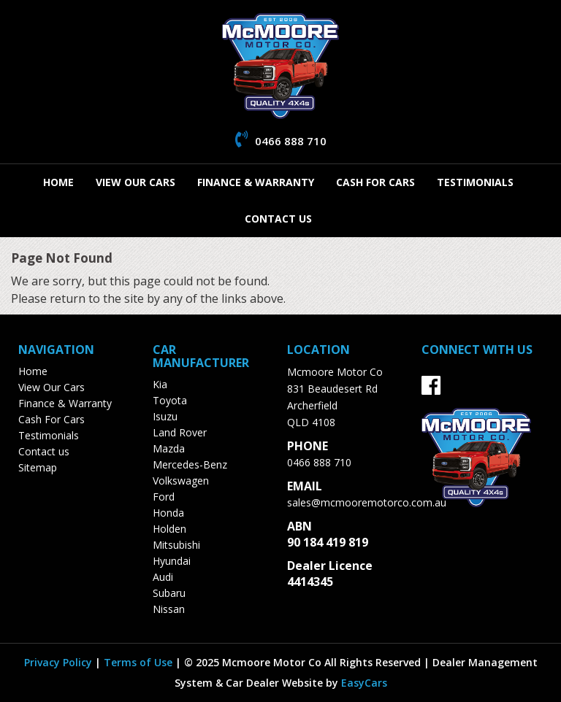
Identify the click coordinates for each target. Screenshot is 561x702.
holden (169, 529)
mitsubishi (176, 545)
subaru (169, 593)
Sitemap (37, 467)
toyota (170, 400)
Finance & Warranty (255, 182)
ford (164, 497)
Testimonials (475, 182)
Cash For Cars (375, 182)
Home (58, 182)
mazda (169, 448)
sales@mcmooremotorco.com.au (366, 502)
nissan (169, 609)
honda (168, 513)
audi (163, 577)
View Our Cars (135, 182)
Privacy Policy (59, 662)
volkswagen (181, 480)
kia (160, 384)
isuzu (165, 416)
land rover (180, 432)
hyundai (172, 561)
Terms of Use (139, 662)
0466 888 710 (319, 462)
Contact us (278, 218)
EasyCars (364, 683)
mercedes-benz (190, 464)
